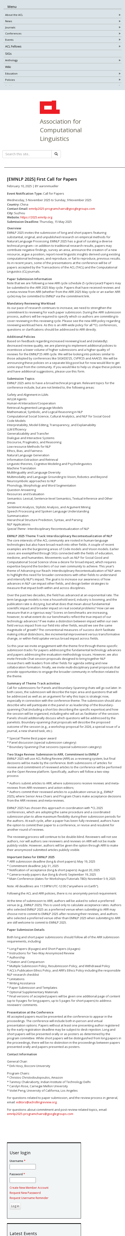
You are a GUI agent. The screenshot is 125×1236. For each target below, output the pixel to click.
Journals (10, 28)
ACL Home (49, 116)
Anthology (11, 61)
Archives (10, 86)
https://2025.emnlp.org (36, 225)
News (8, 22)
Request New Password (25, 1201)
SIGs (8, 54)
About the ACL (14, 15)
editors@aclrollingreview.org (36, 1110)
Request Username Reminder (29, 1206)
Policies (10, 80)
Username (18, 1169)
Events (9, 40)
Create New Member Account (29, 1196)
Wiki (8, 67)
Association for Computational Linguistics (61, 138)
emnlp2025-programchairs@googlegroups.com (62, 216)
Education (11, 74)
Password (17, 1182)
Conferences (13, 34)
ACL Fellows (13, 47)
